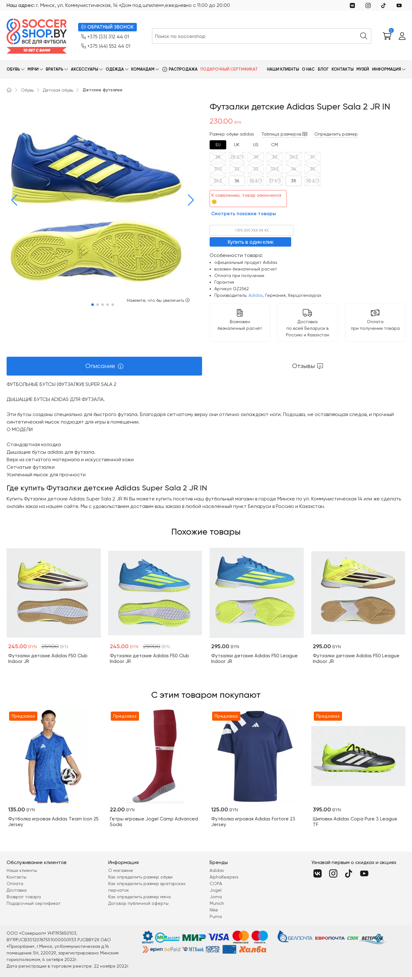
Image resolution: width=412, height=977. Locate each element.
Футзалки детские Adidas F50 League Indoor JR (254, 658)
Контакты (343, 69)
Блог (323, 69)
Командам (142, 69)
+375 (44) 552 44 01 (105, 46)
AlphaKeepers (224, 876)
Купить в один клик (250, 242)
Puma (216, 916)
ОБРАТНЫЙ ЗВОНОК (107, 27)
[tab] (217, 144)
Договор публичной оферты (138, 903)
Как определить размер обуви (140, 876)
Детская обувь (58, 90)
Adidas (256, 295)
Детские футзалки (102, 90)
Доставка (17, 890)
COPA (216, 883)
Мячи (33, 69)
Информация (386, 69)
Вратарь (54, 69)
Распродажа (183, 69)
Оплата (15, 883)
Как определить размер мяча (139, 896)
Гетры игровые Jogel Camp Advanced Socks (154, 821)
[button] (12, 200)
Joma (216, 896)
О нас (308, 69)
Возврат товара (24, 896)
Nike (214, 909)
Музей (362, 69)
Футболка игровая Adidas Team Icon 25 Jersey (53, 821)
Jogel (216, 890)
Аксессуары (84, 69)
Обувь (13, 69)
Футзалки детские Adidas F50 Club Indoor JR (48, 658)
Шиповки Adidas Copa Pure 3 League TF (355, 821)
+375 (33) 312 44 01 (105, 36)
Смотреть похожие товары (243, 213)
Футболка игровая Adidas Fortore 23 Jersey (253, 821)
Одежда (115, 69)
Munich (217, 903)
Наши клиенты (283, 69)
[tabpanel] (206, 445)
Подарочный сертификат (229, 69)
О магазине (120, 870)
